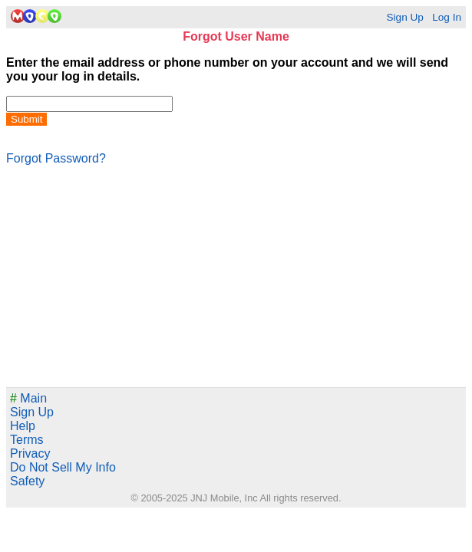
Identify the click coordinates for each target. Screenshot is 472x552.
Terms (27, 439)
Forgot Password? (56, 158)
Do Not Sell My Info (63, 467)
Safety (27, 481)
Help (22, 425)
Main (28, 398)
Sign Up (404, 17)
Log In (446, 17)
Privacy (30, 453)
